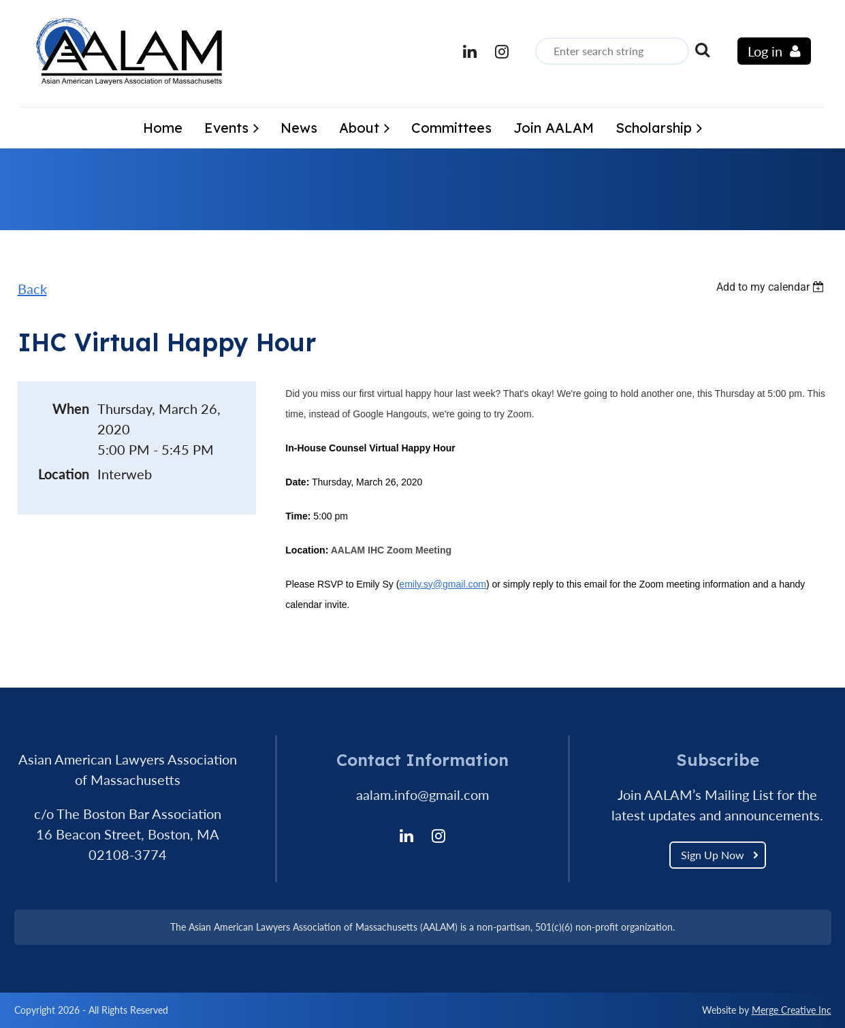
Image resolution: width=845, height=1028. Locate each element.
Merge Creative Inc (791, 1010)
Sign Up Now (712, 854)
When (70, 408)
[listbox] (772, 286)
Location (63, 474)
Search (702, 49)
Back (32, 288)
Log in (765, 51)
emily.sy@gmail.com (442, 584)
